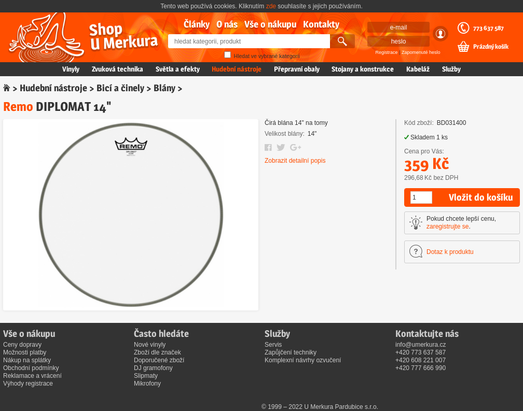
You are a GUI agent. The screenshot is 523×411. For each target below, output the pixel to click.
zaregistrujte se (447, 226)
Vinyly (70, 69)
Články (197, 24)
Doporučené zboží (159, 360)
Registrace (387, 52)
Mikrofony (147, 383)
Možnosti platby (24, 352)
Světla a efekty (178, 69)
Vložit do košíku (481, 197)
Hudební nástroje (237, 69)
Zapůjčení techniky (290, 352)
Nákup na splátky (27, 360)
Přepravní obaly (297, 69)
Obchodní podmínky (31, 368)
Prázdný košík (490, 47)
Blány (164, 87)
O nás (227, 24)
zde (271, 6)
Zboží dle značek (157, 352)
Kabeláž (418, 69)
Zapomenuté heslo (421, 52)
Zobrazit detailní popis (295, 160)
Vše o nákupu (270, 24)
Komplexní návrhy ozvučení (303, 360)
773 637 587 (488, 28)
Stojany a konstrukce (363, 69)
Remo (18, 106)
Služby (451, 69)
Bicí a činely (120, 87)
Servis (273, 344)
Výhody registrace (28, 383)
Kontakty (321, 24)
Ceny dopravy (22, 344)
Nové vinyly (150, 344)
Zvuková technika (117, 69)
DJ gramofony (153, 368)
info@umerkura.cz (420, 344)
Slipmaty (146, 375)
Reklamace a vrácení (32, 375)
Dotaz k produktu (450, 252)
